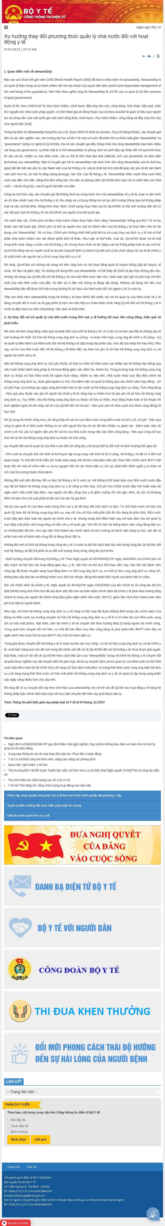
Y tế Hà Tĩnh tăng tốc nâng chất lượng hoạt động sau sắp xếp (49, 785)
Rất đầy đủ (18, 1120)
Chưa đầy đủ (20, 1126)
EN (153, 27)
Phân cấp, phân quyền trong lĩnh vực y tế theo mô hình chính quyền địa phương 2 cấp (64, 795)
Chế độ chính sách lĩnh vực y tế (28, 815)
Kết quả (40, 1139)
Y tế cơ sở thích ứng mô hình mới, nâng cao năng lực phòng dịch (51, 759)
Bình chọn (18, 1139)
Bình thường (19, 1131)
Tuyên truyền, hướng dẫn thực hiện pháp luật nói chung (44, 805)
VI (159, 27)
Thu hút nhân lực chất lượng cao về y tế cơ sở (39, 780)
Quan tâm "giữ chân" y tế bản (28, 765)
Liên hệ (31, 1166)
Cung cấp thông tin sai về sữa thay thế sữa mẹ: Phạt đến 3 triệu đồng (54, 754)
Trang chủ (13, 1166)
